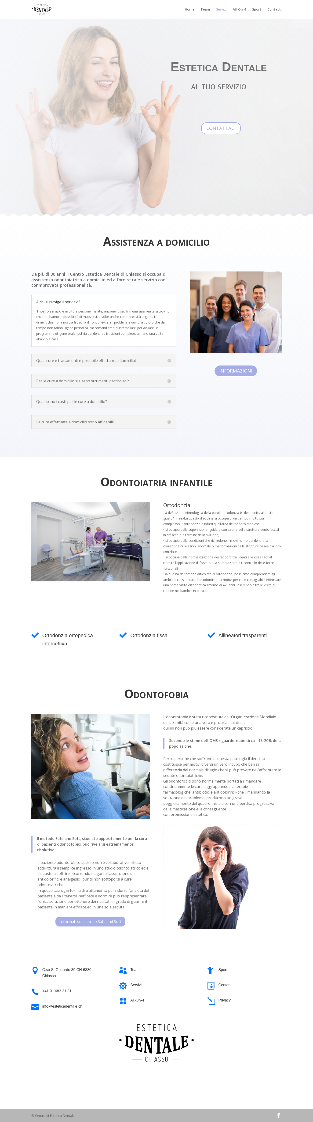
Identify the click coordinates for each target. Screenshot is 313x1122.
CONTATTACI (221, 128)
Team (205, 9)
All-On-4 (239, 9)
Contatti (274, 9)
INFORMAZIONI (235, 371)
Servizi (221, 9)
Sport (256, 9)
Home (189, 9)
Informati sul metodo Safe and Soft (90, 921)
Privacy (224, 1000)
